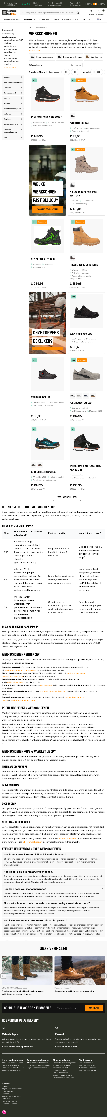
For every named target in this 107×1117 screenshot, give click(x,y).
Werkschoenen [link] (41, 28)
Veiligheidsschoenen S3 (12, 1070)
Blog (56, 19)
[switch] (95, 4)
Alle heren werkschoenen (12, 1063)
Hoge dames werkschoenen (38, 1065)
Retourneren (7, 1099)
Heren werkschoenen (42, 56)
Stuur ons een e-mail (66, 1046)
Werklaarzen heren (87, 1065)
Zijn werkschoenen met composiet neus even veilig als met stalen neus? (53, 903)
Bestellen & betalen (10, 1101)
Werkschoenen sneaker (62, 1075)
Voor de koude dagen (62, 1065)
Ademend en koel (60, 1068)
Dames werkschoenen (69, 56)
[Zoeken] (50, 12)
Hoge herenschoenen (11, 1065)
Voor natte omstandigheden (64, 1063)
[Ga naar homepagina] (9, 12)
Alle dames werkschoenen (37, 1063)
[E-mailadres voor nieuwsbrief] (70, 1008)
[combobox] (93, 65)
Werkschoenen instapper (63, 1078)
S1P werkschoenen (60, 1073)
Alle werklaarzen (86, 1063)
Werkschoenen (12, 19)
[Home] (30, 27)
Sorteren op (76, 65)
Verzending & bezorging (12, 1096)
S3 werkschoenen (60, 1070)
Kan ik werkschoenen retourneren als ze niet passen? (53, 920)
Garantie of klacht (9, 1104)
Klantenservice (70, 19)
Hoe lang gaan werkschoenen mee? (53, 889)
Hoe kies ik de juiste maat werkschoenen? (53, 871)
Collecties (45, 19)
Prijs (13, 137)
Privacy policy (7, 1091)
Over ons (86, 19)
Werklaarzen (30, 19)
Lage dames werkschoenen (38, 1068)
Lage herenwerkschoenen (13, 1068)
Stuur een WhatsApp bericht (17, 1046)
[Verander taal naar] (100, 19)
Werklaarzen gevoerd (88, 1070)
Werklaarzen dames (87, 1068)
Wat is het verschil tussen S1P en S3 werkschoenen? (53, 854)
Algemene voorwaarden (12, 1089)
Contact (5, 1094)
